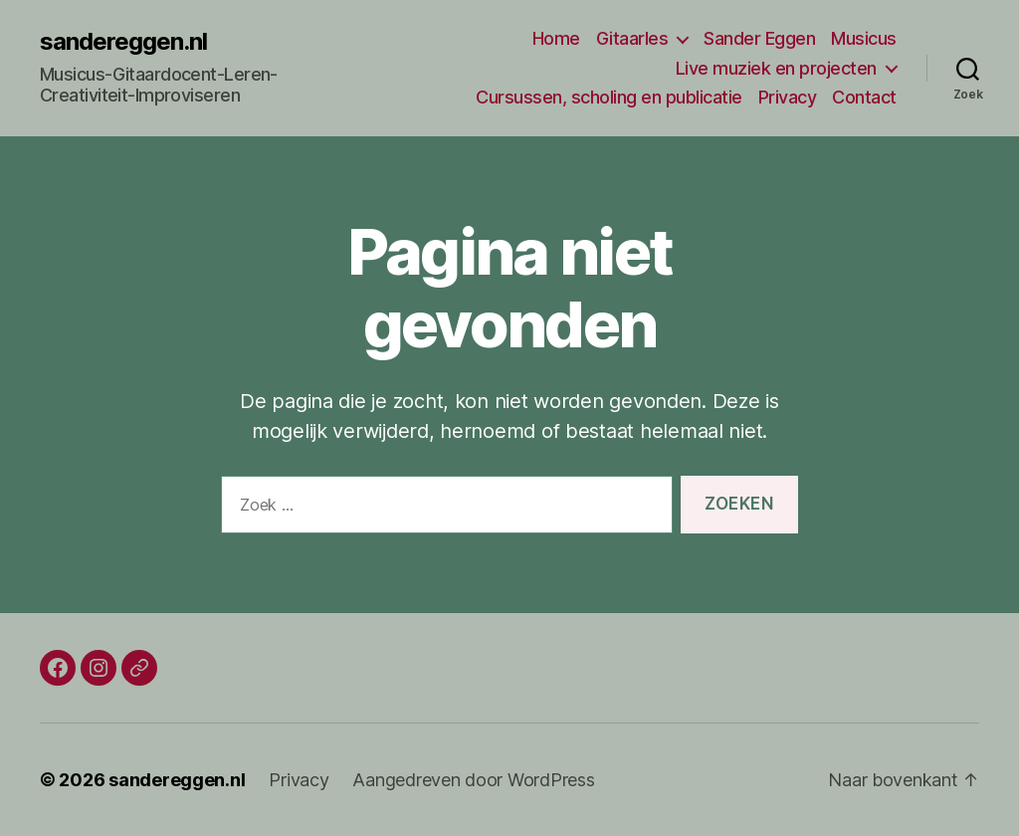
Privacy (787, 97)
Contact (864, 97)
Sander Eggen (759, 38)
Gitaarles (632, 38)
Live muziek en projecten (776, 68)
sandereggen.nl (123, 42)
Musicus (864, 38)
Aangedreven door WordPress (473, 779)
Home (556, 38)
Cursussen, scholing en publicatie (609, 97)
